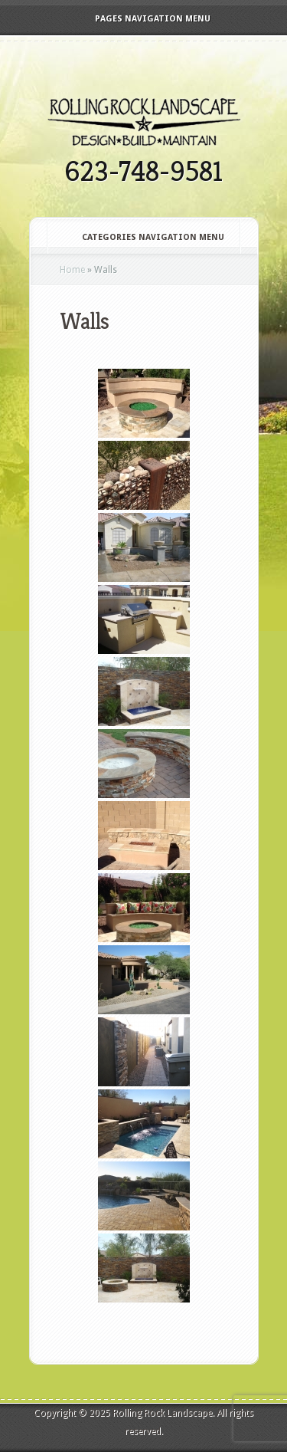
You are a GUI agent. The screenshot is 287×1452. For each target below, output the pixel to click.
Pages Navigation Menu (142, 19)
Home (72, 269)
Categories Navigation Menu (142, 237)
